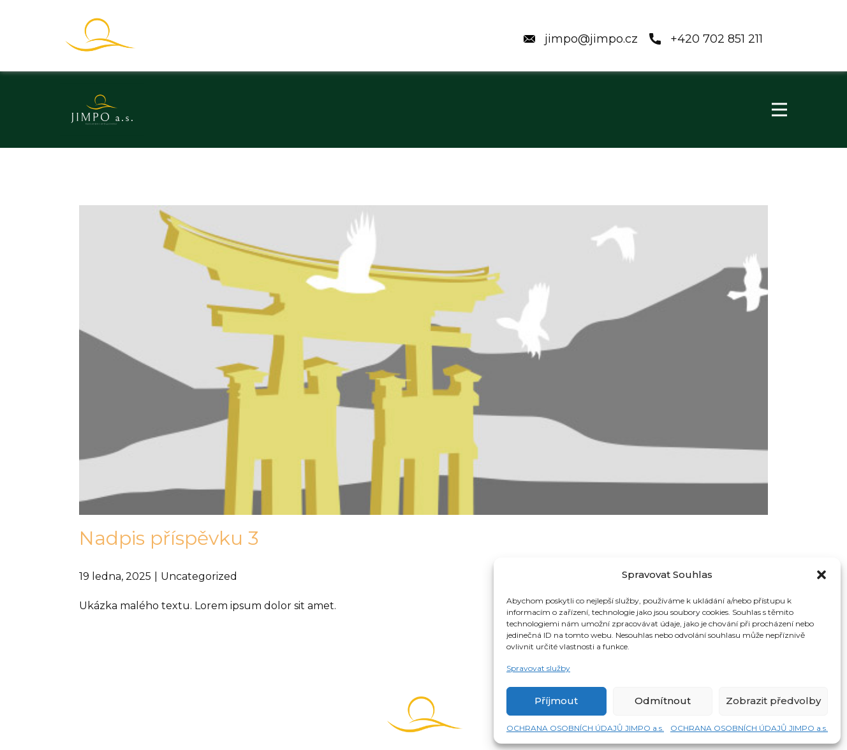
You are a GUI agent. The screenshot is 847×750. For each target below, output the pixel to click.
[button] (821, 574)
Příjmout (556, 701)
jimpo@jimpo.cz (584, 39)
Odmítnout (663, 701)
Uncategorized (199, 576)
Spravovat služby (538, 668)
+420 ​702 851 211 (706, 39)
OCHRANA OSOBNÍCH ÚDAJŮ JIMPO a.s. (585, 728)
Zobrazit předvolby (773, 701)
